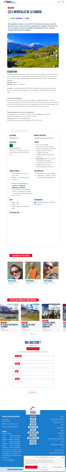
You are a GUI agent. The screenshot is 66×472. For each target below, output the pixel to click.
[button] (63, 457)
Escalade (33, 430)
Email (16, 371)
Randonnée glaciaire (33, 438)
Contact (61, 436)
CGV (63, 447)
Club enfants (60, 427)
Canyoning (33, 424)
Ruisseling (33, 441)
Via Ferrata (33, 443)
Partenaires (61, 433)
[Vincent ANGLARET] (51, 273)
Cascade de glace (33, 427)
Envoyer (32, 392)
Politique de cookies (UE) (57, 444)
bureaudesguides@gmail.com (12, 426)
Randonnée (10, 8)
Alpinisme (33, 419)
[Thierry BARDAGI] (33, 273)
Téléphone (17, 363)
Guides (62, 430)
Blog (62, 425)
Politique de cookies (44, 469)
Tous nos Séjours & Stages (57, 419)
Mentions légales (59, 450)
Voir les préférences (57, 467)
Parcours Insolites (33, 432)
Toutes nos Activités (58, 422)
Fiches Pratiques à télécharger (56, 439)
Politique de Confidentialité (56, 452)
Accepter (31, 467)
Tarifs (62, 441)
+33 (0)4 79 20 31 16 (33, 348)
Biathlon (33, 421)
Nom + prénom (18, 356)
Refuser (44, 467)
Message (17, 379)
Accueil (62, 416)
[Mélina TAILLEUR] (15, 273)
